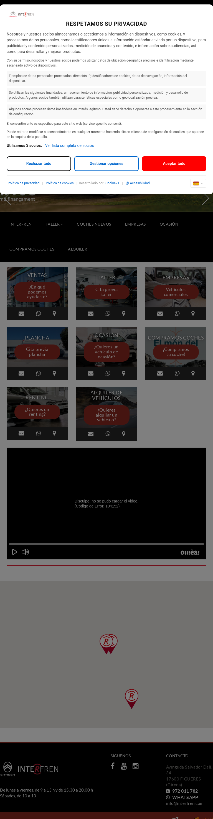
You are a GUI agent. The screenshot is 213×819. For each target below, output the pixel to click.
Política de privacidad (23, 183)
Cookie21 (112, 183)
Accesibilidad (137, 183)
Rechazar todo (38, 163)
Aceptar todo (174, 163)
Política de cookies (60, 183)
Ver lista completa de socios (69, 145)
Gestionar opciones (106, 163)
